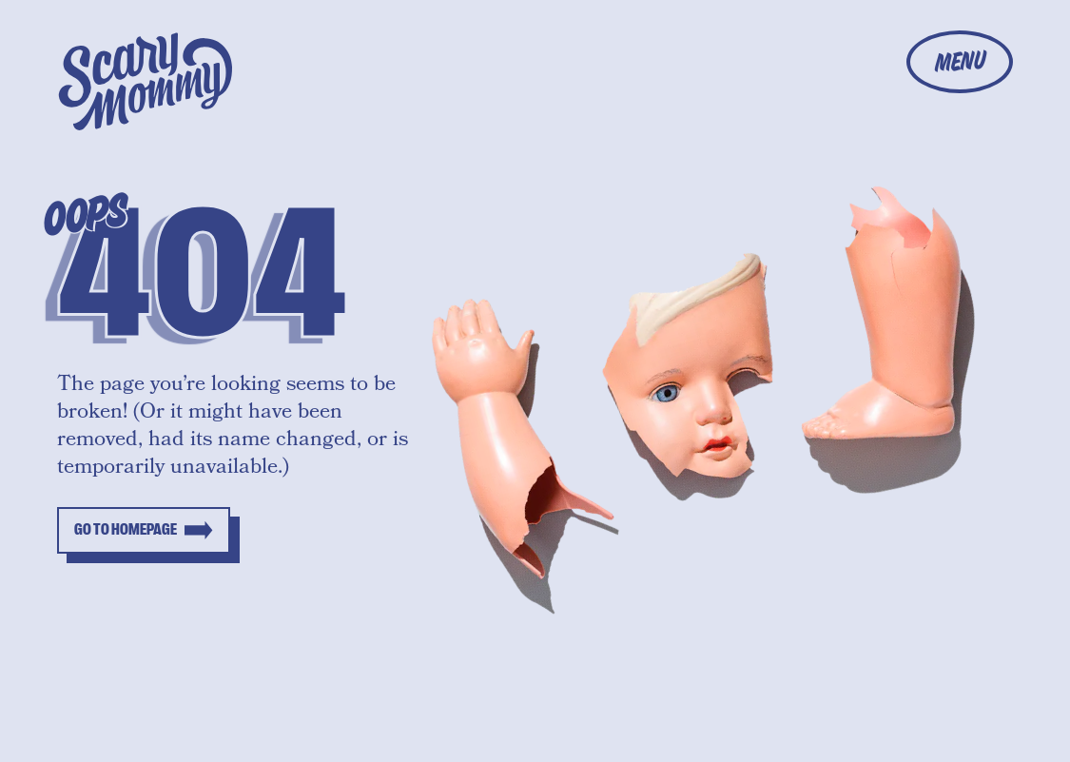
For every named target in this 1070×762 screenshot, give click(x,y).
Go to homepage (125, 529)
